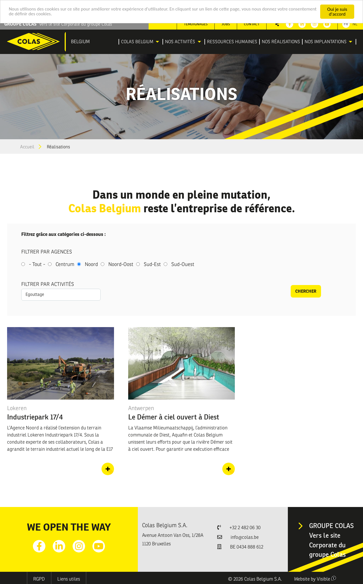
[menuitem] (141, 42)
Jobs (225, 24)
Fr (346, 24)
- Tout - (37, 264)
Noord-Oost (120, 264)
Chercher (305, 291)
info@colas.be (245, 537)
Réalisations (58, 146)
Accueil (27, 146)
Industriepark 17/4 (35, 416)
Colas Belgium (137, 41)
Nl (355, 24)
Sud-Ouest (182, 264)
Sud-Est (152, 264)
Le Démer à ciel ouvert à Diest (173, 416)
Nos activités (180, 41)
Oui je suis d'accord (337, 11)
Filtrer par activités (47, 284)
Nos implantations (326, 41)
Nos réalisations (281, 41)
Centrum (65, 264)
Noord (91, 264)
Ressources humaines (232, 41)
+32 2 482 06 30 (245, 527)
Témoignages (196, 24)
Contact (251, 24)
